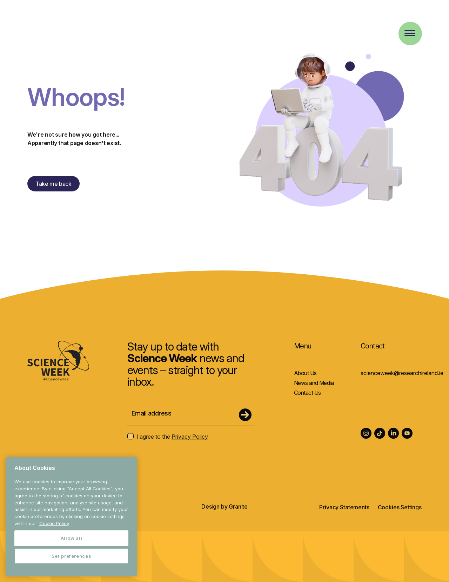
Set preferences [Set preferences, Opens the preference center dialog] (72, 556)
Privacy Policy (190, 436)
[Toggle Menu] (410, 33)
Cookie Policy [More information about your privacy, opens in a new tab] (54, 523)
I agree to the (167, 436)
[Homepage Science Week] (52, 28)
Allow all (71, 538)
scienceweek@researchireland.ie (402, 373)
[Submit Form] (245, 414)
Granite (238, 506)
